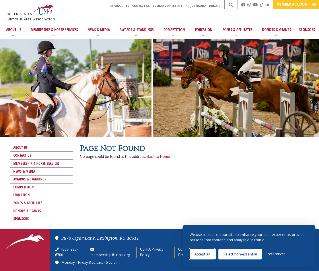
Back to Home (158, 156)
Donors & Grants (276, 32)
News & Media (99, 32)
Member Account (296, 4)
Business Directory (167, 5)
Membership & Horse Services (54, 32)
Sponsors (307, 29)
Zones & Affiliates (237, 32)
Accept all (202, 254)
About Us (13, 32)
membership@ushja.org (110, 254)
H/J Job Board (195, 5)
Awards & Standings (137, 32)
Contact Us (141, 5)
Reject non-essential (240, 254)
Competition (174, 32)
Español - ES (119, 5)
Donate (214, 5)
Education (203, 32)
